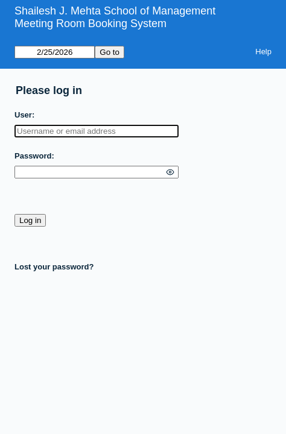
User (23, 114)
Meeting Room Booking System (90, 23)
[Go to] (54, 52)
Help (263, 51)
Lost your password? (54, 266)
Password (32, 155)
